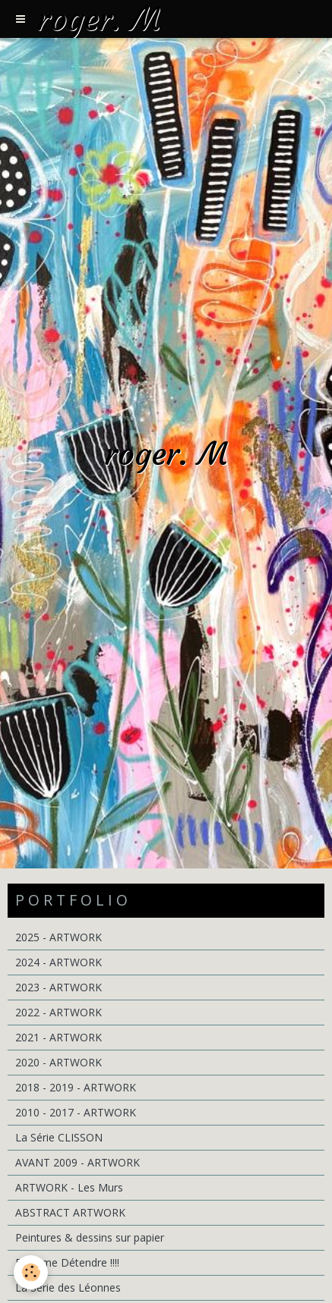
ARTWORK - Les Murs (69, 1187)
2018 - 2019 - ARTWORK (75, 1087)
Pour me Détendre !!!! (67, 1262)
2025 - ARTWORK (58, 937)
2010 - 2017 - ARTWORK (75, 1112)
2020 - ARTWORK (58, 1062)
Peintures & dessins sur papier (89, 1237)
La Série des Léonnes (68, 1287)
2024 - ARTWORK (58, 962)
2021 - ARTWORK (58, 1037)
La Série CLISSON (59, 1137)
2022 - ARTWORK (58, 1012)
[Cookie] (31, 1272)
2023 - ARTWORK (58, 987)
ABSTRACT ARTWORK (70, 1212)
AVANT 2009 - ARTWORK (77, 1162)
